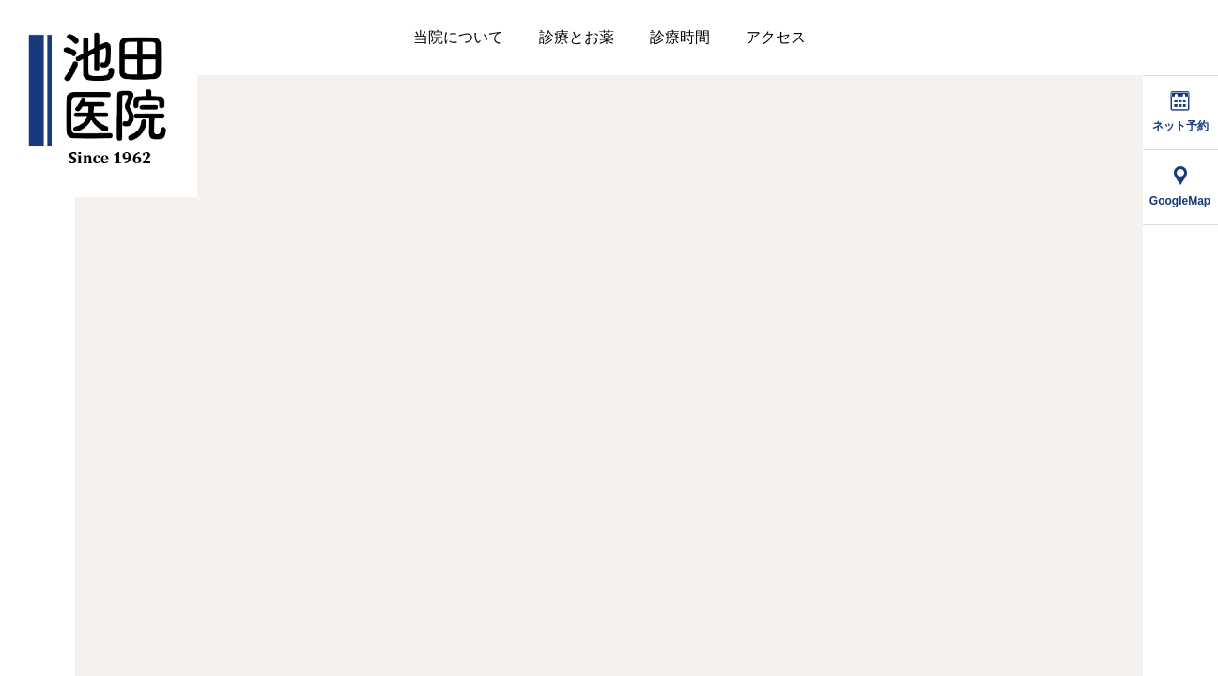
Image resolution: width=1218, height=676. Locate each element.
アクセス (776, 37)
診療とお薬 (576, 37)
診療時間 (680, 37)
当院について (458, 37)
